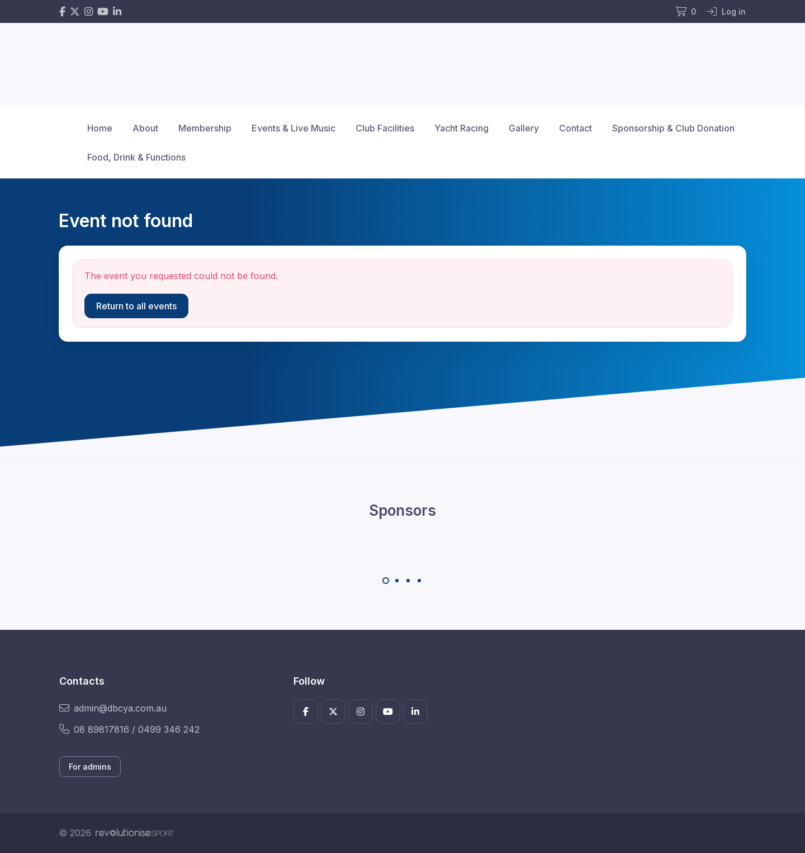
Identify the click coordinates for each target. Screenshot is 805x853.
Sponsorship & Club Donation (673, 128)
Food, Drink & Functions (136, 157)
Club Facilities (385, 128)
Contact (575, 128)
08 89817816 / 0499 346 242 (129, 729)
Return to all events (136, 306)
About (145, 128)
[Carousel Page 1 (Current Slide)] (385, 580)
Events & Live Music (293, 128)
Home (99, 128)
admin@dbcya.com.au (113, 708)
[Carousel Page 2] (397, 580)
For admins (90, 766)
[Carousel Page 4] (419, 580)
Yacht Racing (461, 128)
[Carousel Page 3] (408, 580)
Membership (204, 128)
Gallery (524, 128)
